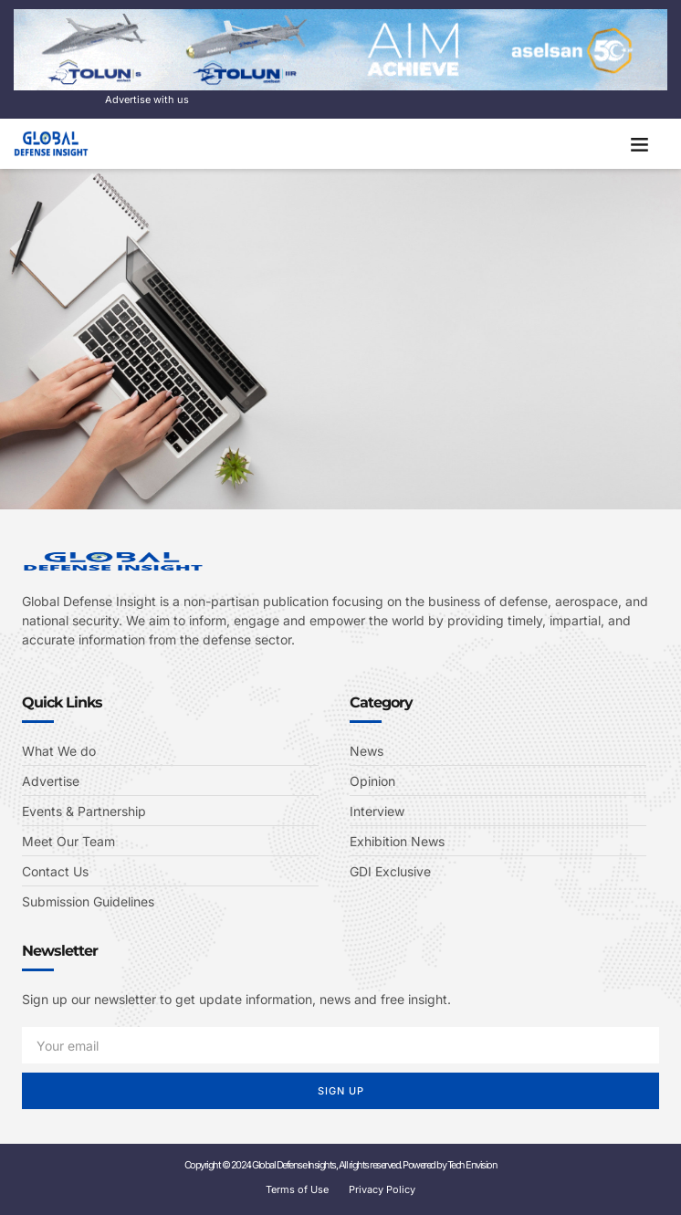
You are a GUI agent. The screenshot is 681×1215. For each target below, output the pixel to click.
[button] (640, 144)
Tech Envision (472, 1164)
